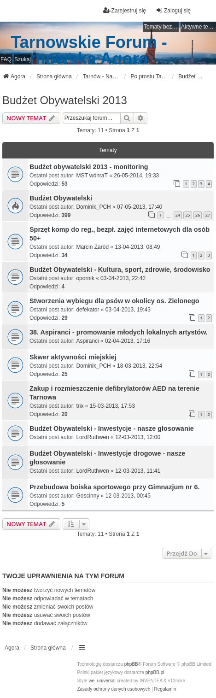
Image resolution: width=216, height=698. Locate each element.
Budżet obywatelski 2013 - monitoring (88, 166)
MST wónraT (91, 175)
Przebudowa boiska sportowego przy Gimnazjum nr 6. (114, 487)
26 (197, 215)
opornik (85, 278)
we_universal (101, 680)
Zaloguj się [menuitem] (173, 10)
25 (187, 215)
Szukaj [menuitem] (22, 59)
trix (79, 406)
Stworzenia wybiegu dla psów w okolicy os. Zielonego (114, 301)
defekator (87, 309)
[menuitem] (113, 689)
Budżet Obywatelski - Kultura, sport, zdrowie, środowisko (119, 269)
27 (207, 215)
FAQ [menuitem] (6, 59)
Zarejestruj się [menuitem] (124, 10)
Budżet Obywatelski (60, 198)
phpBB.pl (155, 672)
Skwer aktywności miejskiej (73, 357)
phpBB (131, 664)
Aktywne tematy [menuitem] (198, 26)
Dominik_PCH (93, 207)
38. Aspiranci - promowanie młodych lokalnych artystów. (118, 332)
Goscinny (87, 496)
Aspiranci (87, 341)
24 (177, 215)
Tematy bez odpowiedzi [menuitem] (161, 26)
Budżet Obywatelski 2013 (64, 100)
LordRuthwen (92, 437)
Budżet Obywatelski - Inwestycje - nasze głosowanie (111, 428)
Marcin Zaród (92, 247)
